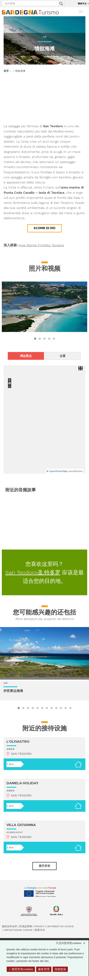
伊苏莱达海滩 (13, 691)
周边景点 (26, 356)
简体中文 (82, 3)
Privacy (39, 926)
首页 (6, 70)
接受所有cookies (21, 969)
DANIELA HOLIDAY (22, 783)
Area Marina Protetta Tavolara (41, 245)
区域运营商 (25, 926)
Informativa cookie (60, 926)
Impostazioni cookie (18, 929)
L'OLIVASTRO (18, 742)
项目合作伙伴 (9, 926)
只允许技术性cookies (72, 943)
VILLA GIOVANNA (21, 825)
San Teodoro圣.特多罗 (32, 572)
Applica (61, 3)
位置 (62, 356)
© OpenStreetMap (57, 471)
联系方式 (40, 929)
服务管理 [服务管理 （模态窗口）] (44, 969)
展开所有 (44, 866)
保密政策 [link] (60, 969)
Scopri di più (44, 228)
